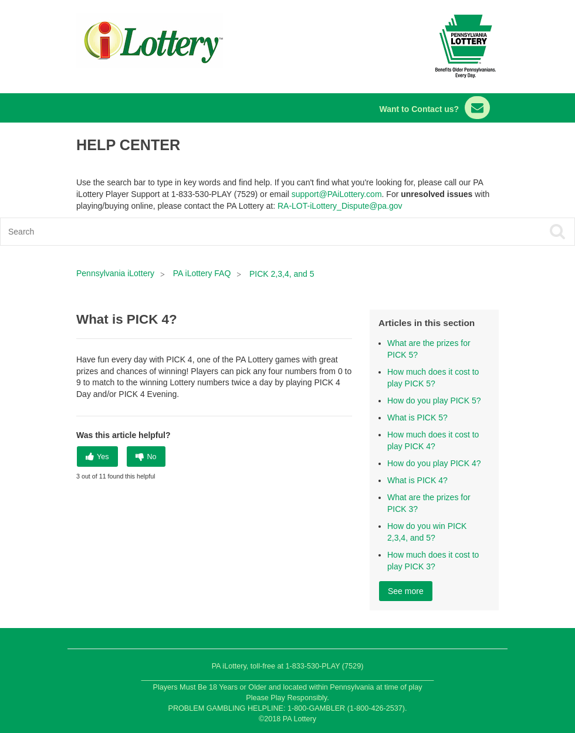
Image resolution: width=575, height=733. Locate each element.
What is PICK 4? (417, 480)
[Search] (230, 231)
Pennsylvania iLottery (116, 273)
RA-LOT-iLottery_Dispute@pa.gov (340, 206)
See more (406, 591)
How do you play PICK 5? (434, 400)
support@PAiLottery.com (337, 194)
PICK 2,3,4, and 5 (281, 274)
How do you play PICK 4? (434, 463)
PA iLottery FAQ (202, 273)
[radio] (97, 456)
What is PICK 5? (417, 417)
